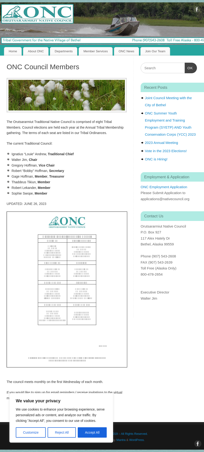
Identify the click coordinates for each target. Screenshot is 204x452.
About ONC (36, 51)
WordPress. (137, 440)
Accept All (92, 432)
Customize (31, 432)
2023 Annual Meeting (161, 143)
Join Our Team (155, 51)
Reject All (62, 432)
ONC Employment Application (164, 187)
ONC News (127, 51)
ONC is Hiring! (156, 159)
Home (13, 51)
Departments (64, 51)
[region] (61, 418)
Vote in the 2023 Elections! (166, 151)
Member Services (95, 51)
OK (189, 67)
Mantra (121, 440)
